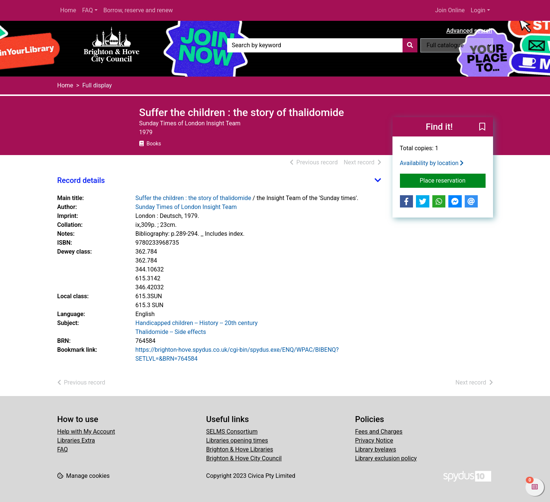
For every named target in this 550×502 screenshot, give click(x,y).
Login (478, 10)
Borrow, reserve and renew (138, 10)
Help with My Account (86, 431)
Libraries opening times (237, 440)
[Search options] (456, 45)
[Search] (410, 45)
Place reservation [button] (453, 180)
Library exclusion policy (386, 458)
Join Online (450, 10)
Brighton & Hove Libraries (239, 449)
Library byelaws (375, 449)
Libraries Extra (76, 440)
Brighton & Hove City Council (244, 458)
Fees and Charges (379, 431)
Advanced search (469, 30)
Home (68, 10)
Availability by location (432, 163)
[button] (482, 127)
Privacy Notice (374, 440)
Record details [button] (81, 180)
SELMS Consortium (232, 431)
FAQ (87, 10)
